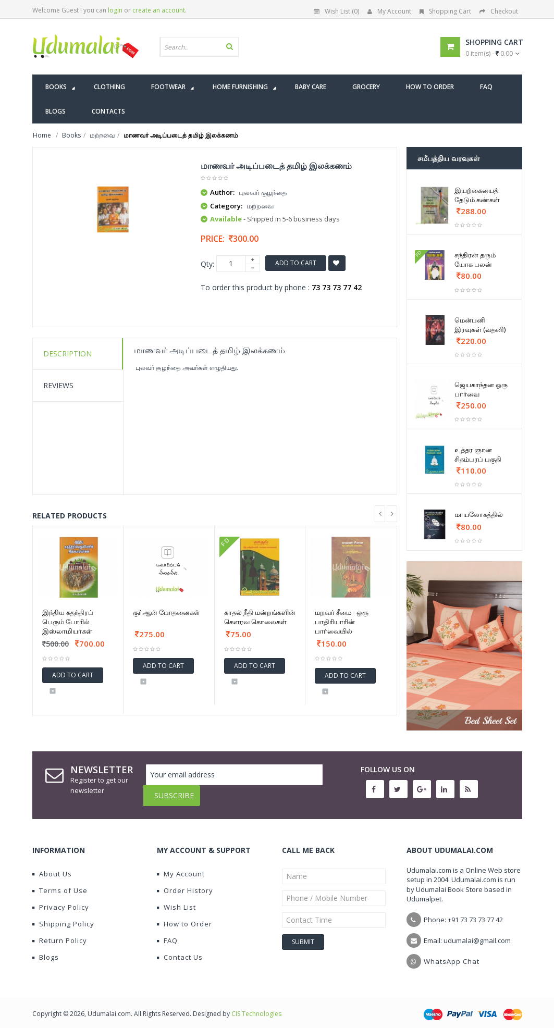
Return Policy (59, 932)
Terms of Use (60, 882)
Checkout (498, 11)
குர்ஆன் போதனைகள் (166, 612)
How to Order (184, 916)
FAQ (167, 932)
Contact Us (180, 949)
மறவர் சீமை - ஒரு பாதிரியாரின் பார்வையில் (341, 622)
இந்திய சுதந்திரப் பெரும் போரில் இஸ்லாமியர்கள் (67, 622)
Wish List (176, 899)
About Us (52, 866)
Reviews (58, 385)
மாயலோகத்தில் (478, 514)
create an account (158, 10)
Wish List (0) (336, 11)
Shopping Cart (445, 11)
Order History (185, 882)
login (115, 10)
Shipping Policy (63, 916)
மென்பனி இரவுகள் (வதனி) (480, 324)
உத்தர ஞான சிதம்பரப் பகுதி (477, 454)
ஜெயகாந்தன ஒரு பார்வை (481, 389)
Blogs (45, 949)
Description (67, 353)
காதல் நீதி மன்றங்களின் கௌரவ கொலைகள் (260, 617)
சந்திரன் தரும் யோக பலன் (475, 259)
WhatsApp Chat (451, 953)
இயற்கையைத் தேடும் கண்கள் (477, 194)
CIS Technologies (256, 1005)
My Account (389, 11)
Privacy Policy (60, 899)
